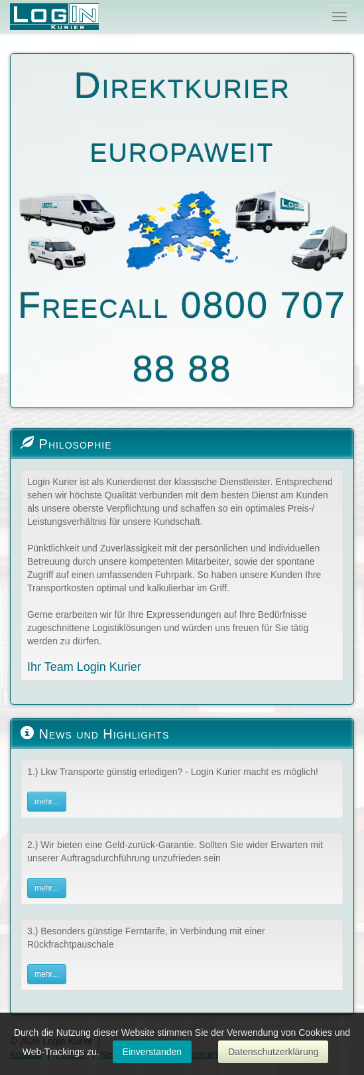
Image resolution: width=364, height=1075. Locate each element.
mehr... (46, 801)
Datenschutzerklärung (273, 1051)
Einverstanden (152, 1051)
